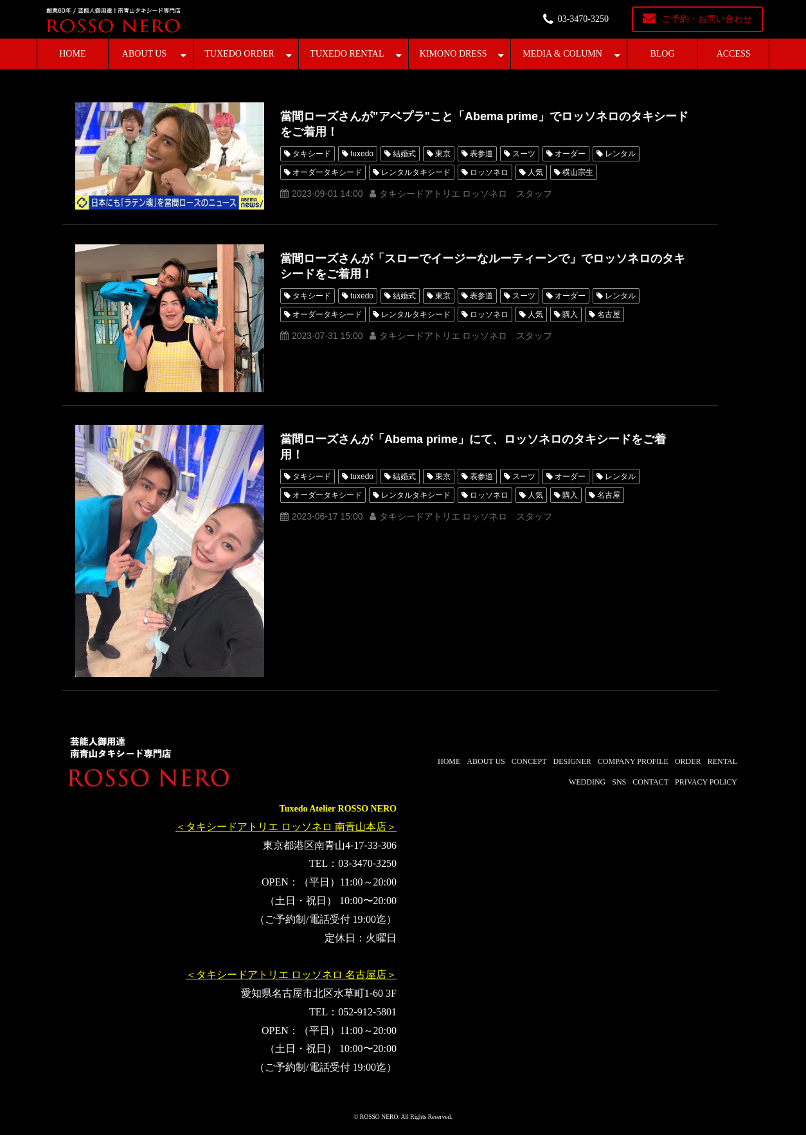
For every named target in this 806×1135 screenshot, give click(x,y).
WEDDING (587, 782)
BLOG (662, 54)
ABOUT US (144, 54)
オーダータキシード (327, 172)
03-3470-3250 (583, 19)
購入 (570, 314)
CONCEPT (529, 761)
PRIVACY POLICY (706, 782)
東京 (443, 153)
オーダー (570, 153)
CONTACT (650, 782)
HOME (72, 54)
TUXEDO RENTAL (347, 54)
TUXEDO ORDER (239, 54)
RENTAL (722, 761)
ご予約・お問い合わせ (707, 19)
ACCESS (734, 54)
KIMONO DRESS (453, 54)
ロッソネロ (489, 172)
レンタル (620, 153)
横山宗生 (577, 172)
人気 (535, 172)
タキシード (311, 153)
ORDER (688, 761)
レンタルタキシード (416, 172)
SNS (619, 782)
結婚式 (404, 153)
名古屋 (608, 314)
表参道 (481, 153)
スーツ (523, 153)
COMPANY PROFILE (633, 761)
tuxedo (361, 153)
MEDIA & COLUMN (562, 54)
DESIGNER (572, 761)
